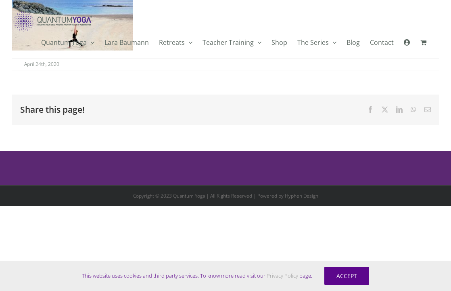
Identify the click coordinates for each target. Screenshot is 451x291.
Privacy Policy (282, 275)
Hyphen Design (301, 195)
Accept (346, 276)
